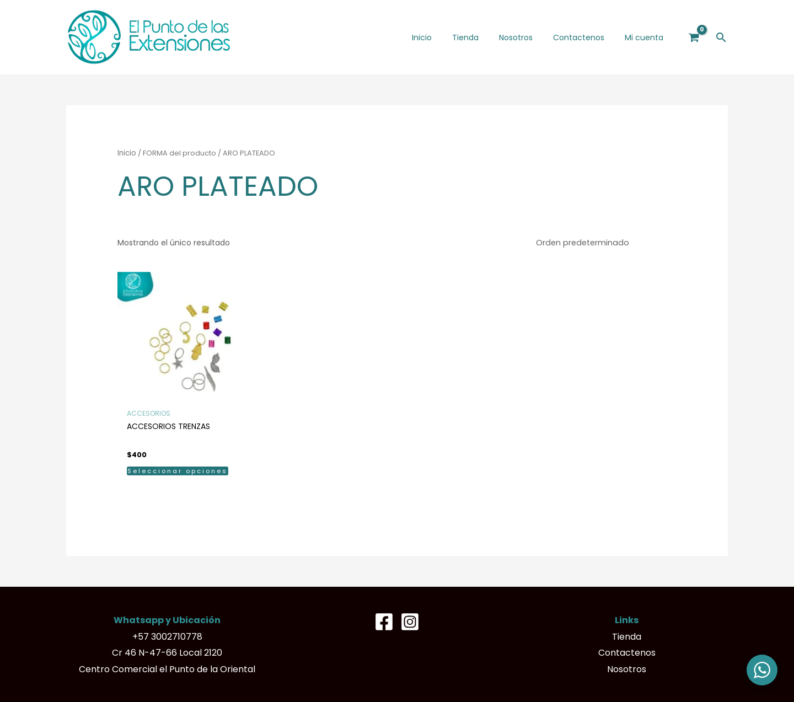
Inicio (126, 153)
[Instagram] (410, 621)
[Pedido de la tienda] (606, 242)
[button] (721, 37)
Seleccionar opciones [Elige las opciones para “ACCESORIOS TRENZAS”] (177, 470)
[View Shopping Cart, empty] (694, 37)
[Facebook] (384, 621)
